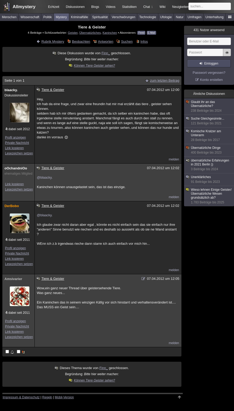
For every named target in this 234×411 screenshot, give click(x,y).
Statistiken (129, 7)
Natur (180, 17)
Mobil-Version (64, 397)
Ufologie (166, 17)
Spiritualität (100, 17)
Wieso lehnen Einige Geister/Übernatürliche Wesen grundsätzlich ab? (209, 196)
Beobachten (81, 41)
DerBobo (11, 206)
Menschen (9, 17)
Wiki (163, 7)
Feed (141, 32)
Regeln (47, 397)
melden (174, 159)
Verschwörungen (123, 17)
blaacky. (11, 90)
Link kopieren (14, 148)
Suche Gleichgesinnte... (209, 121)
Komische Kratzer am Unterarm (209, 135)
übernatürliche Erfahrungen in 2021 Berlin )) (209, 165)
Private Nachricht (17, 143)
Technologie (147, 17)
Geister (73, 32)
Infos (144, 41)
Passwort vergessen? (209, 73)
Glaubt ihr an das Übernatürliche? (209, 106)
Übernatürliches (90, 32)
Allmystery (24, 6)
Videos (110, 7)
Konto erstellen (211, 80)
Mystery (61, 17)
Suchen (127, 41)
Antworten (105, 41)
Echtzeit (53, 7)
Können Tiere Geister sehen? (92, 65)
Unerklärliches (209, 179)
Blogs (95, 7)
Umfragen (195, 17)
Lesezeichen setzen (19, 153)
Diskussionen (75, 7)
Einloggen (211, 63)
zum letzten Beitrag (164, 80)
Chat (148, 7)
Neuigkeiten (180, 7)
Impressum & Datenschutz (21, 397)
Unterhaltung (215, 17)
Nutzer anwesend (209, 30)
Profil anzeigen (15, 137)
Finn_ (105, 53)
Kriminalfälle (79, 17)
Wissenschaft (30, 17)
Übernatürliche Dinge (209, 150)
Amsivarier (13, 279)
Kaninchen (110, 32)
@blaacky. (45, 177)
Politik (47, 17)
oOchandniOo (15, 168)
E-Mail (151, 32)
